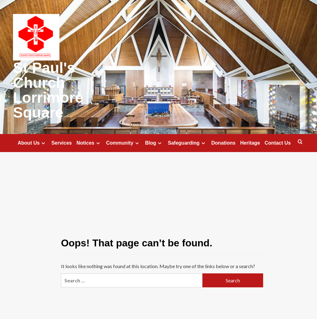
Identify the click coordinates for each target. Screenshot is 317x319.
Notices (89, 143)
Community (123, 143)
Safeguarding (187, 143)
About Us (32, 143)
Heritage (250, 143)
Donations (223, 143)
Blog (154, 143)
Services (61, 143)
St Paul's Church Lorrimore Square (48, 90)
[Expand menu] (43, 143)
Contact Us (278, 143)
